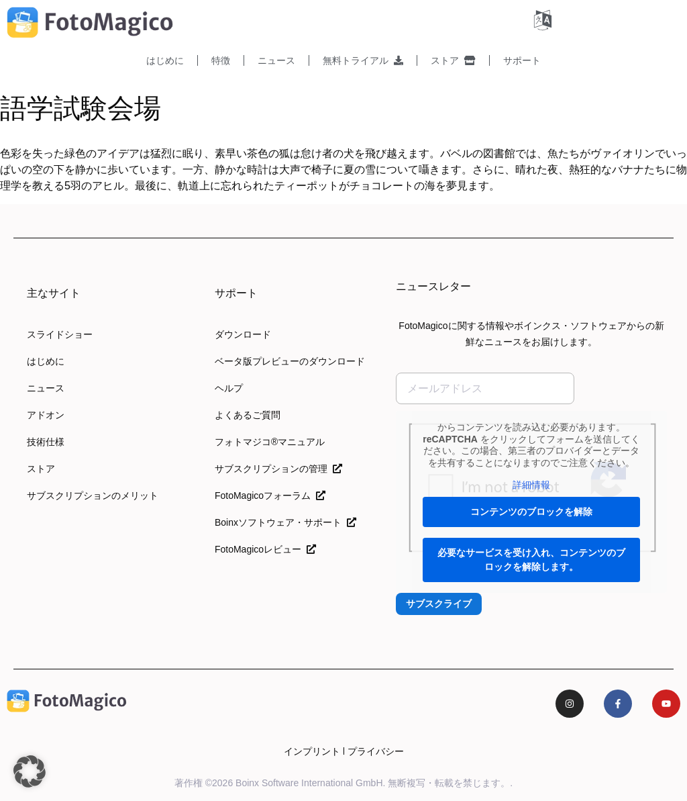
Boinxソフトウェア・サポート (285, 522)
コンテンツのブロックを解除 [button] (531, 511)
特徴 (220, 60)
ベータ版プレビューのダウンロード (290, 361)
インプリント (312, 751)
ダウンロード (243, 334)
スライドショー (60, 334)
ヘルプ (229, 388)
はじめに (165, 60)
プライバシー (376, 751)
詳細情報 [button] (531, 484)
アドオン (45, 415)
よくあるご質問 (247, 415)
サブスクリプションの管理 (278, 468)
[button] (29, 771)
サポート (522, 60)
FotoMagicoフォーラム (270, 495)
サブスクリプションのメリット (92, 495)
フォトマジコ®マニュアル (270, 441)
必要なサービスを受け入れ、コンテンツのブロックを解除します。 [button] (531, 559)
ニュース (276, 60)
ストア (453, 60)
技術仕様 (45, 441)
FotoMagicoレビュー (265, 549)
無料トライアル (363, 60)
